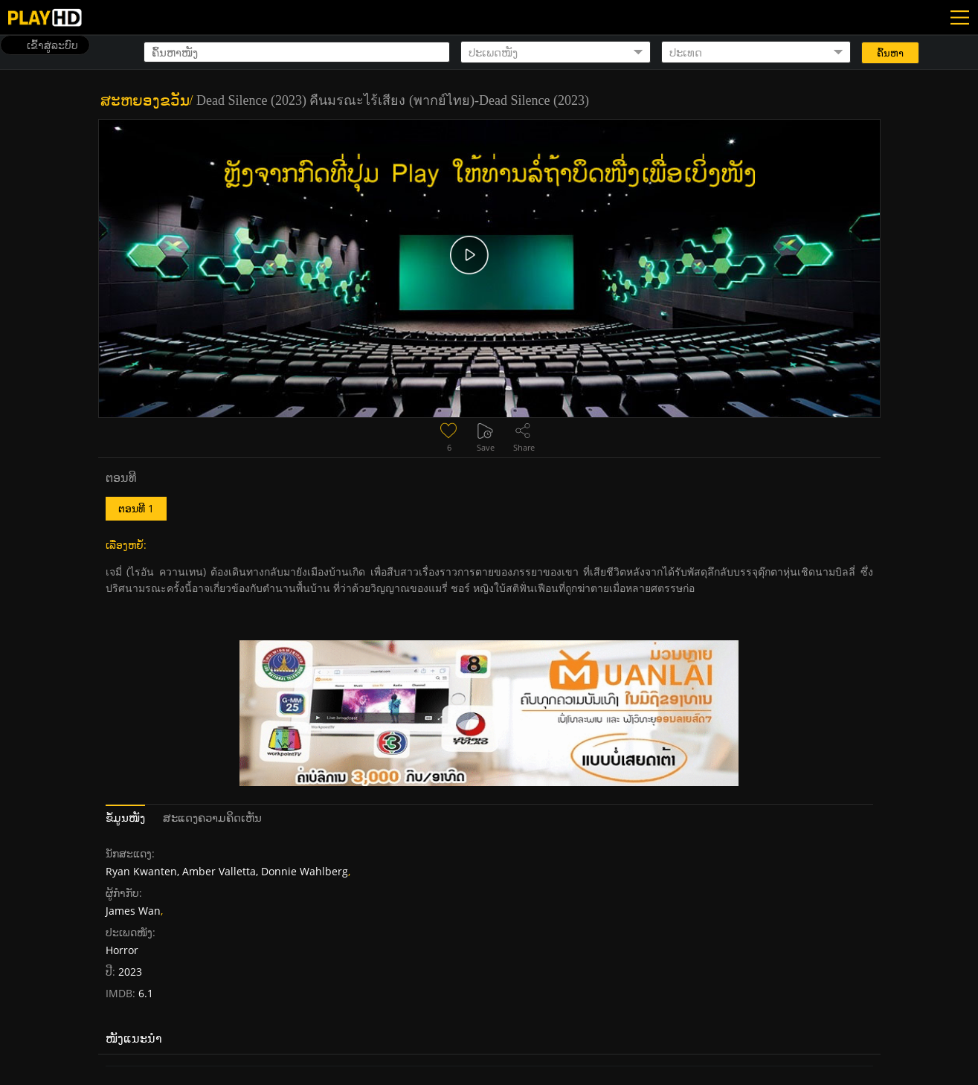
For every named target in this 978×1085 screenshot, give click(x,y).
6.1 (144, 993)
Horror (122, 950)
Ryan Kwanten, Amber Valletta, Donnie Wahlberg (227, 871)
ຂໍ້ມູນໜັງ (125, 817)
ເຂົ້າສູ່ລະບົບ (52, 45)
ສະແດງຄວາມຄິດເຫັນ (212, 817)
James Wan (133, 911)
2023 (130, 972)
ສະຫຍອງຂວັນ (145, 100)
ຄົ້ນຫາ (890, 53)
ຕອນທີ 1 (136, 508)
